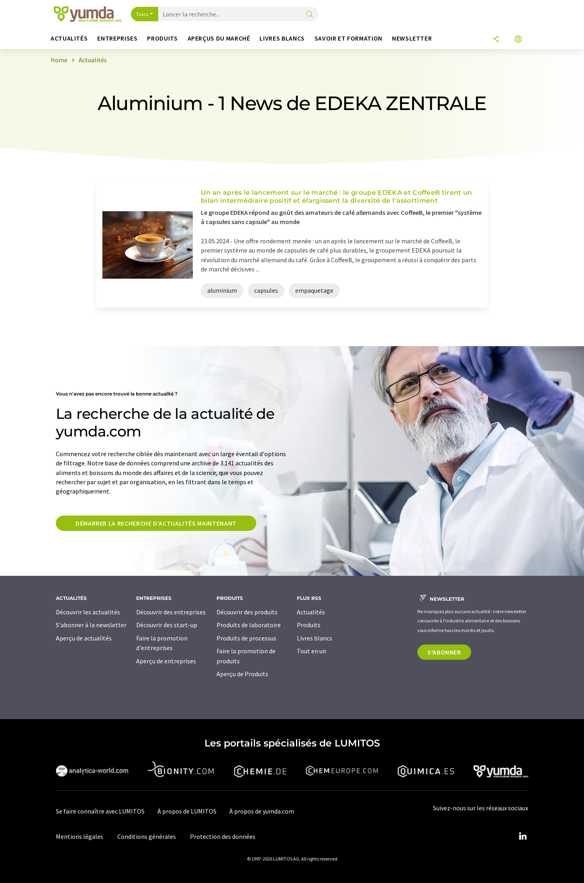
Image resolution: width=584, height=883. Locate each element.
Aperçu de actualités (84, 638)
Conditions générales (146, 836)
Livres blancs (314, 638)
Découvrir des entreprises (171, 612)
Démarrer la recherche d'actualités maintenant (156, 523)
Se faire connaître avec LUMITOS (100, 811)
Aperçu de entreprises (166, 661)
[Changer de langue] (518, 39)
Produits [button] (162, 38)
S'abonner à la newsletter (91, 625)
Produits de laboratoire (248, 625)
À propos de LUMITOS (186, 811)
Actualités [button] (69, 38)
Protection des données (222, 836)
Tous (142, 14)
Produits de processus (246, 638)
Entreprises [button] (117, 38)
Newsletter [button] (412, 38)
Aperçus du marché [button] (219, 38)
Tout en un (311, 651)
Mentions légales (79, 836)
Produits (309, 625)
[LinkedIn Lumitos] (522, 836)
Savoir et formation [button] (348, 38)
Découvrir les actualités (88, 612)
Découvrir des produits (247, 612)
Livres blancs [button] (281, 38)
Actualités (311, 612)
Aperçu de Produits (242, 674)
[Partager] (496, 39)
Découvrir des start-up (166, 625)
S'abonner (444, 652)
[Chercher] (309, 14)
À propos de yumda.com (261, 811)
